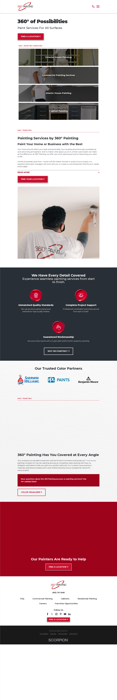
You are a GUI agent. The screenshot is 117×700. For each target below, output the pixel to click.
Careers (43, 662)
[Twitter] (52, 672)
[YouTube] (65, 672)
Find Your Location (33, 237)
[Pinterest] (61, 672)
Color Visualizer (31, 550)
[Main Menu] (98, 6)
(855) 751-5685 (58, 651)
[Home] (25, 6)
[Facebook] (47, 672)
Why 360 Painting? (59, 409)
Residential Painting (87, 657)
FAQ (22, 657)
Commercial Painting (42, 657)
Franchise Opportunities (66, 662)
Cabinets (65, 657)
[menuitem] (44, 692)
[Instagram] (56, 672)
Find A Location (31, 36)
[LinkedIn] (69, 672)
